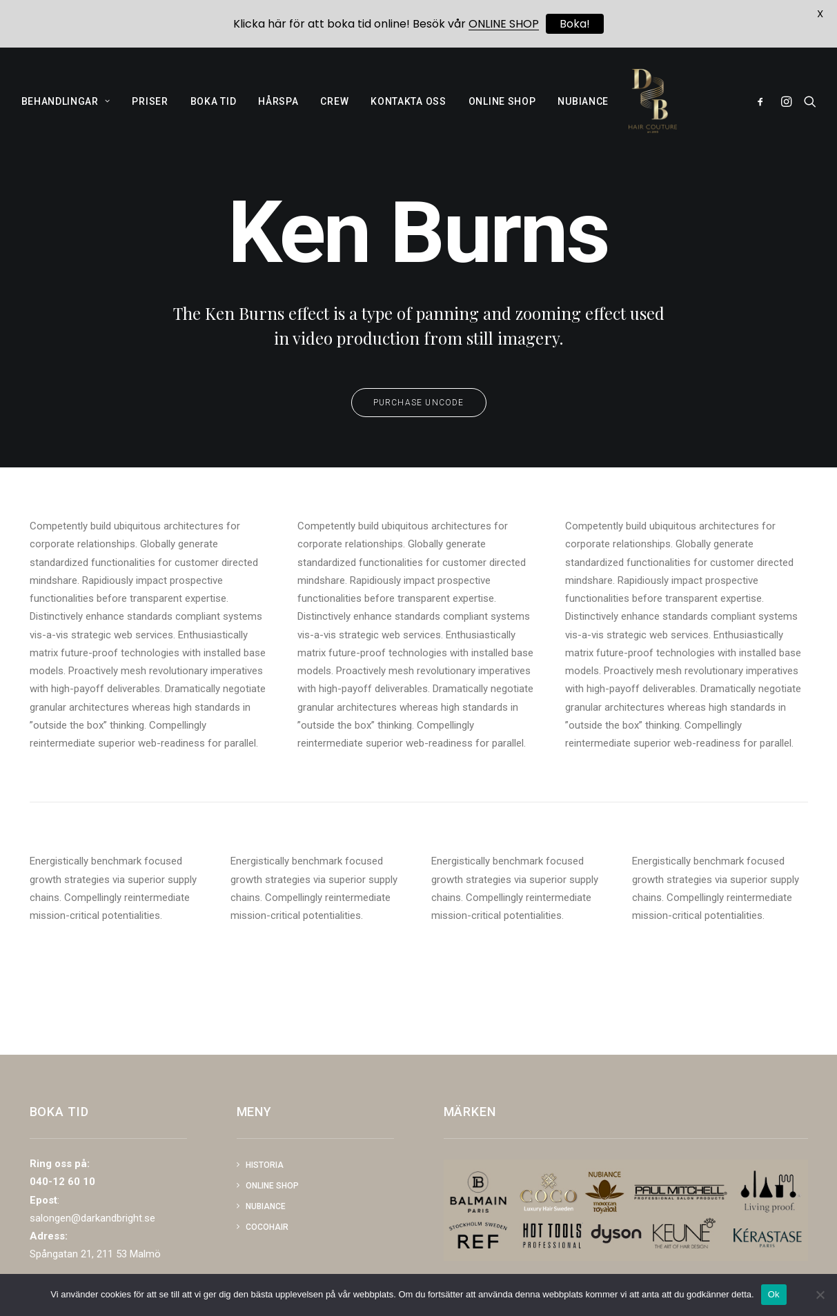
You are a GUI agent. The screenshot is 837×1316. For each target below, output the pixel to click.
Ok (774, 1294)
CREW (334, 110)
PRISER (150, 110)
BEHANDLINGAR (65, 110)
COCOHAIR (267, 1227)
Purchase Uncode (418, 436)
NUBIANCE (583, 110)
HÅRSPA (278, 110)
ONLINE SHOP (502, 110)
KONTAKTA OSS (408, 110)
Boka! (575, 24)
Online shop (272, 1186)
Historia (265, 1165)
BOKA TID (213, 110)
